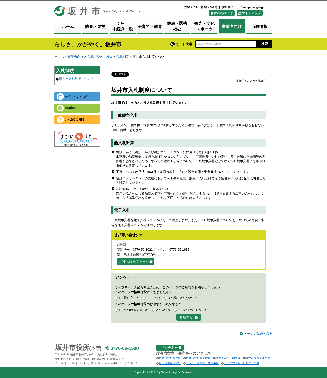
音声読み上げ (223, 13)
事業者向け (76, 57)
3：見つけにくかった (193, 310)
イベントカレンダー (77, 96)
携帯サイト (229, 7)
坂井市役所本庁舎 (170, 358)
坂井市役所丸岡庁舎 (198, 358)
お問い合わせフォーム (134, 261)
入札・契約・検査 (100, 57)
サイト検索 (181, 44)
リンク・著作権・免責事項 (202, 363)
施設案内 (70, 108)
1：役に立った (129, 298)
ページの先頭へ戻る (258, 333)
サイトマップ (251, 13)
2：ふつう (153, 298)
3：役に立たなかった (183, 298)
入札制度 (122, 57)
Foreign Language (252, 7)
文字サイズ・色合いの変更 (200, 7)
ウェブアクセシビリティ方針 (241, 363)
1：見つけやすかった (134, 310)
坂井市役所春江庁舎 (257, 358)
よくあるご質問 (74, 119)
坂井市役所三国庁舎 (228, 358)
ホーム (59, 57)
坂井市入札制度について (76, 79)
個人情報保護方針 (170, 363)
